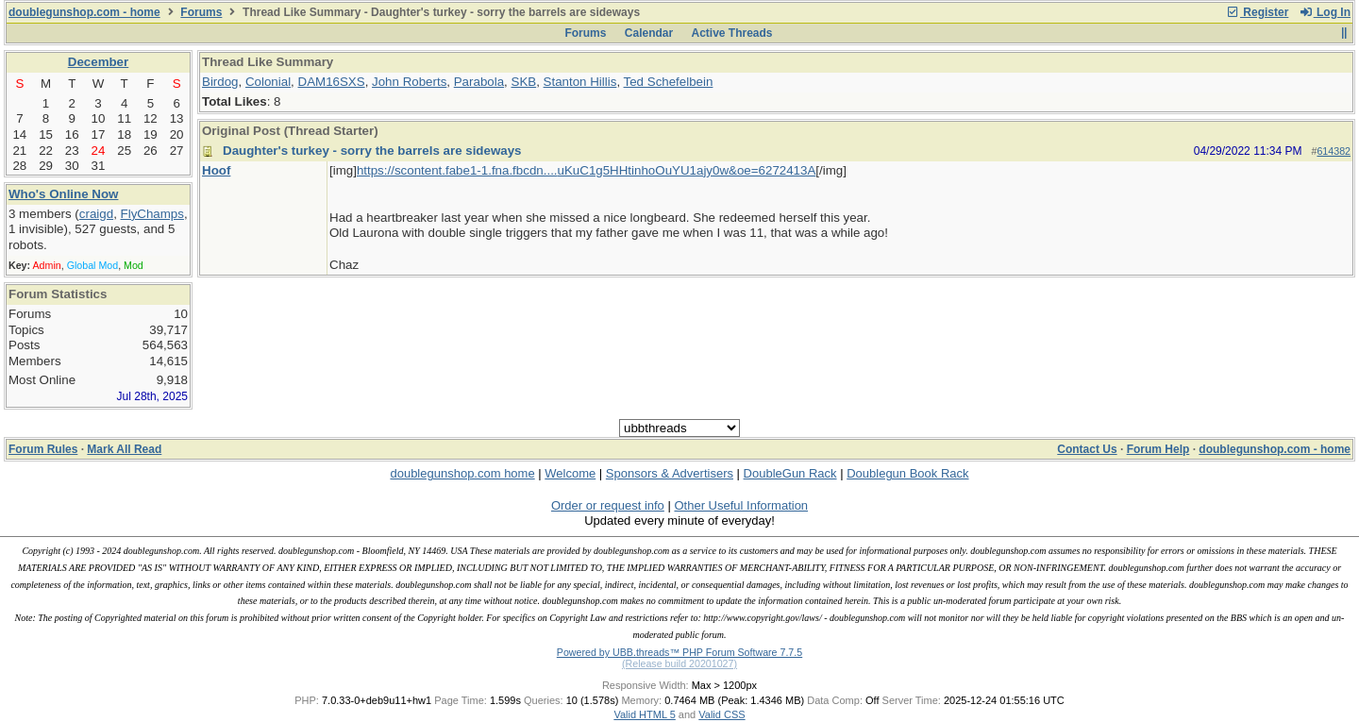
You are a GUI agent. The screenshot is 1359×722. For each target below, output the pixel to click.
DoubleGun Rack (790, 473)
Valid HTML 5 (644, 714)
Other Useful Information (741, 505)
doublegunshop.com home (462, 473)
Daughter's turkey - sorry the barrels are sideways (372, 150)
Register (1257, 12)
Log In (1325, 12)
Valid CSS (721, 714)
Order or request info (607, 505)
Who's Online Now (63, 194)
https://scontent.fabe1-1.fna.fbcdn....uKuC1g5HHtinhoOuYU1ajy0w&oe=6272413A (586, 170)
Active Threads (732, 33)
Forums (201, 12)
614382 (1334, 151)
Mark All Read (124, 449)
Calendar (649, 33)
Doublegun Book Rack (907, 473)
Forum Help (1158, 449)
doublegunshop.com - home (84, 12)
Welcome (570, 473)
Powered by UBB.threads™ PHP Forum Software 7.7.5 (679, 652)
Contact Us (1086, 449)
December (98, 62)
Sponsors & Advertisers (669, 473)
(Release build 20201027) (679, 663)
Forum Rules (42, 449)
